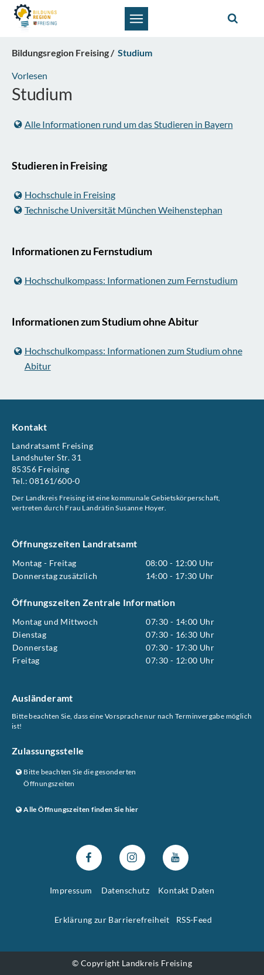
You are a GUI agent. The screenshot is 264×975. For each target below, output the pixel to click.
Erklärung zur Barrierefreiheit (112, 920)
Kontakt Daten (186, 890)
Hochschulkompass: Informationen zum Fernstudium (126, 280)
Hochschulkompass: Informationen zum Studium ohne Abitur (128, 358)
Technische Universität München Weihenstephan (118, 209)
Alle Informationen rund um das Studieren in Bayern (123, 124)
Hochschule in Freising (64, 194)
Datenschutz (125, 890)
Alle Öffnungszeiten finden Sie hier (77, 809)
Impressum (71, 890)
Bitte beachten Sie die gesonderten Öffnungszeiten (76, 777)
